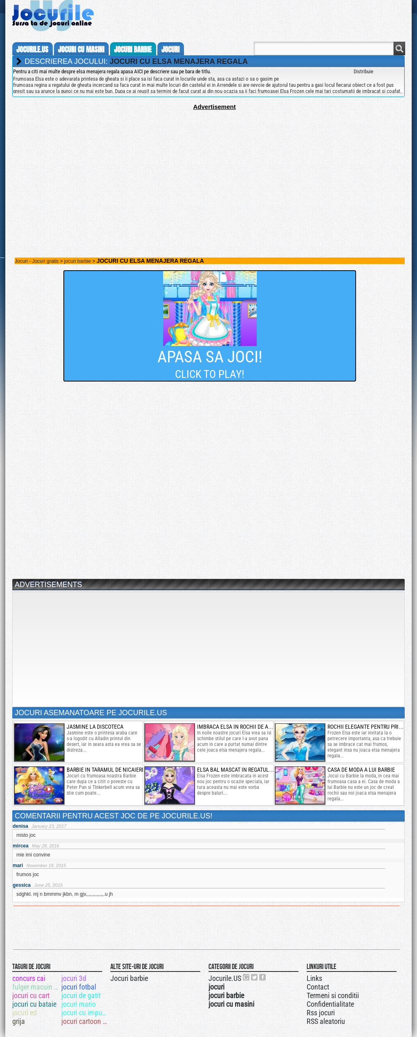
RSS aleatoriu (326, 1021)
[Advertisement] (208, 167)
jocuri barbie (133, 49)
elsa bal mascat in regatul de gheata (246, 769)
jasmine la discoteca (95, 726)
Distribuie (363, 71)
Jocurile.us (32, 49)
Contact (318, 987)
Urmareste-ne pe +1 (246, 977)
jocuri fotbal (78, 987)
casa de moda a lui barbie (361, 769)
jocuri (170, 49)
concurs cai (28, 978)
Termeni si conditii (333, 995)
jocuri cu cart (30, 995)
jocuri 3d (73, 978)
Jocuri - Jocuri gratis (36, 261)
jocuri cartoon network (85, 1021)
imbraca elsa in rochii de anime (239, 726)
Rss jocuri (321, 1012)
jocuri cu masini (81, 49)
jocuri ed (24, 1012)
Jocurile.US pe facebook (263, 977)
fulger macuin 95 (36, 987)
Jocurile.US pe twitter (254, 977)
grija (18, 1021)
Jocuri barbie (129, 978)
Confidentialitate (330, 1004)
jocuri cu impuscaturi (85, 1012)
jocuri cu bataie (34, 1004)
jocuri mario (78, 1004)
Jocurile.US (224, 978)
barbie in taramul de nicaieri (105, 769)
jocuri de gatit (81, 995)
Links (314, 978)
